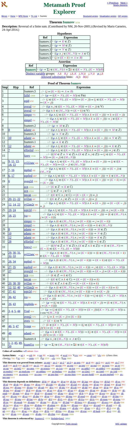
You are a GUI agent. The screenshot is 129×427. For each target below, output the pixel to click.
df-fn (40, 399)
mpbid (28, 170)
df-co (24, 396)
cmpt (89, 355)
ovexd (27, 106)
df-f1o (81, 399)
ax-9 (15, 365)
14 (9, 164)
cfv (99, 355)
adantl (27, 333)
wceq (51, 355)
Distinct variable (35, 73)
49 (20, 342)
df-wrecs (92, 402)
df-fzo (58, 411)
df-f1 (60, 399)
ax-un (6, 368)
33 (14, 256)
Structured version (90, 16)
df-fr (81, 393)
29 (9, 252)
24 (14, 210)
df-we (102, 393)
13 (17, 161)
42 (14, 297)
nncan (27, 194)
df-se (91, 393)
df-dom (38, 405)
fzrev (27, 155)
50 (9, 346)
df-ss (116, 387)
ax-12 (47, 365)
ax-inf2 (17, 368)
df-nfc (85, 384)
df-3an (85, 381)
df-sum (64, 414)
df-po (60, 393)
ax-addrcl (100, 368)
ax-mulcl (115, 368)
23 (18, 204)
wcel (65, 355)
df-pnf (109, 405)
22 (18, 199)
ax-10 (25, 365)
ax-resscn (45, 368)
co (9, 358)
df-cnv (14, 396)
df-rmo (18, 387)
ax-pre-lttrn (70, 374)
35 (14, 267)
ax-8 (5, 365)
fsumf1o (29, 344)
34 (14, 261)
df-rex (6, 387)
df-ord (93, 396)
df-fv (92, 399)
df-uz (24, 411)
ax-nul (94, 365)
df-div (75, 408)
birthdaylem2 (57, 418)
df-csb (74, 387)
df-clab (49, 384)
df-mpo (31, 402)
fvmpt (27, 326)
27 (9, 267)
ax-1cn (59, 368)
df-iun (104, 390)
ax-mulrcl (8, 371)
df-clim (51, 414)
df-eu (37, 384)
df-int (92, 390)
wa (40, 355)
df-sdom (51, 405)
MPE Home (23, 16)
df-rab (41, 387)
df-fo (70, 399)
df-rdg (117, 402)
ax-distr (72, 371)
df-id (37, 393)
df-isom (104, 399)
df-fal (107, 381)
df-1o (5, 405)
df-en (26, 405)
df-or (63, 381)
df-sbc (62, 387)
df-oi (85, 405)
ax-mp (47, 362)
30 (14, 252)
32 (9, 256)
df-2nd (66, 402)
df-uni (81, 390)
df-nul (18, 390)
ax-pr (117, 365)
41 (14, 291)
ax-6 (107, 362)
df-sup (75, 405)
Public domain (71, 424)
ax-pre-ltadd (88, 374)
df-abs (39, 414)
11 (12, 161)
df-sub (50, 408)
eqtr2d (28, 210)
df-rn (46, 396)
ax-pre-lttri (53, 374)
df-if (28, 390)
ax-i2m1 (86, 371)
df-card (97, 405)
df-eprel (48, 393)
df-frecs (78, 402)
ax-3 (69, 362)
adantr (27, 129)
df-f (50, 399)
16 (12, 170)
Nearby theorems (120, 5)
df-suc (6, 399)
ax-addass (41, 371)
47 (17, 326)
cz (43, 358)
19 (9, 210)
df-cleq (61, 384)
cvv (76, 355)
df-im (13, 414)
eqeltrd (28, 175)
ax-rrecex (23, 374)
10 (9, 137)
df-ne (96, 384)
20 (9, 199)
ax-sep (82, 365)
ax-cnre (38, 374)
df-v (52, 387)
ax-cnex (30, 368)
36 (9, 297)
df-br (114, 390)
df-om (43, 402)
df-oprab (18, 402)
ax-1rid (113, 371)
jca (26, 215)
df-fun (30, 399)
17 (12, 175)
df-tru (96, 381)
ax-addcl (85, 368)
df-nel (107, 384)
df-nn (87, 408)
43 (14, 304)
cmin (31, 358)
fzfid (27, 95)
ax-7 (117, 362)
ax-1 (55, 362)
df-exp (83, 411)
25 (14, 215)
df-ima (69, 396)
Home (12, 16)
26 (9, 304)
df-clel (74, 384)
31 (18, 252)
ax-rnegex (8, 374)
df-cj (109, 411)
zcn (26, 186)
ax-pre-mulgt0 (107, 374)
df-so (71, 393)
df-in (106, 387)
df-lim (116, 396)
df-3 (109, 408)
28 (9, 241)
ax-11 (36, 365)
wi (22, 355)
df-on (104, 396)
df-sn (49, 390)
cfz (53, 358)
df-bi (44, 381)
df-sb (16, 384)
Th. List (34, 16)
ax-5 (98, 362)
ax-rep (70, 365)
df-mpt (16, 393)
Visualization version (108, 16)
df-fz (46, 411)
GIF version (123, 16)
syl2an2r (29, 204)
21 (14, 199)
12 (9, 146)
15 (14, 164)
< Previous (112, 2)
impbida (29, 304)
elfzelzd (28, 150)
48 (9, 333)
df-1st (54, 402)
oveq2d (28, 181)
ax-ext (58, 365)
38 (14, 283)
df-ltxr (27, 408)
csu (64, 358)
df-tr (27, 393)
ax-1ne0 (100, 371)
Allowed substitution (53, 76)
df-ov (5, 402)
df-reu (30, 387)
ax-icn (72, 368)
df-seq (71, 411)
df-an (53, 381)
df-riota (116, 399)
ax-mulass (57, 371)
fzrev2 (28, 247)
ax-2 (62, 362)
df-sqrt (26, 414)
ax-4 (88, 362)
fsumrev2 (39, 418)
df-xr (15, 408)
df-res (57, 396)
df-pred (81, 396)
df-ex (117, 381)
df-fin (63, 405)
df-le (38, 408)
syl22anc (29, 162)
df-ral (118, 384)
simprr (28, 114)
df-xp (113, 393)
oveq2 (27, 316)
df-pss (6, 390)
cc (19, 358)
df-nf (5, 384)
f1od (26, 311)
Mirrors (4, 16)
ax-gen (77, 362)
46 (9, 326)
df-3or (73, 381)
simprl (28, 120)
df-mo (27, 384)
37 (9, 291)
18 (9, 215)
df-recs (105, 402)
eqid (26, 100)
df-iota (18, 399)
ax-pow (105, 365)
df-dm (36, 396)
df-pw (38, 390)
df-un (95, 387)
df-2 (98, 408)
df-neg (63, 408)
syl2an (28, 199)
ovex (27, 320)
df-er (16, 405)
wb (30, 355)
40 (18, 287)
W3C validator (121, 424)
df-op (70, 390)
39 (18, 283)
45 (15, 342)
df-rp (35, 411)
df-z (13, 411)
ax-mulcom (24, 371)
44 (18, 311)
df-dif (85, 387)
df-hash (96, 411)
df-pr (59, 390)
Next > (124, 2)
